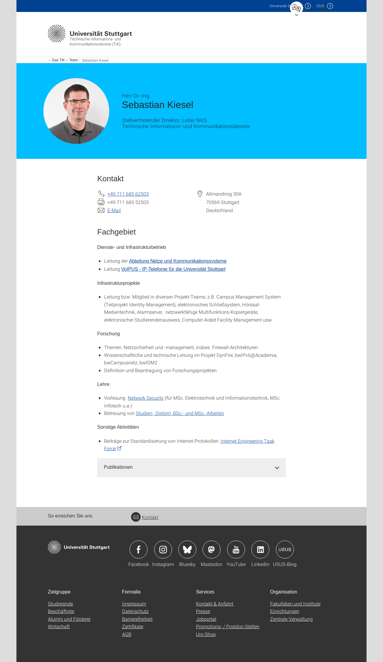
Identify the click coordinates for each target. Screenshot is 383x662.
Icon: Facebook (139, 549)
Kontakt (144, 517)
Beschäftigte (61, 611)
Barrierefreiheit (137, 619)
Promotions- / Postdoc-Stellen (227, 626)
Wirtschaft (59, 626)
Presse (203, 611)
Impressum (134, 603)
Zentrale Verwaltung (291, 619)
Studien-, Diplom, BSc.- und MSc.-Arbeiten (180, 413)
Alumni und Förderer (69, 619)
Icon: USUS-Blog (285, 549)
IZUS (320, 6)
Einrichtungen (284, 611)
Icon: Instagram (163, 549)
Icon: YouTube (236, 549)
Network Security (146, 398)
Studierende (60, 603)
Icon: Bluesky (187, 549)
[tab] (191, 467)
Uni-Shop (206, 634)
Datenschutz (135, 611)
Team (73, 60)
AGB (126, 634)
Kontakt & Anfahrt (214, 603)
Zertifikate (132, 626)
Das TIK (58, 60)
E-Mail (114, 210)
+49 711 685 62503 (128, 194)
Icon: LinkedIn (260, 549)
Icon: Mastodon (212, 549)
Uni (286, 6)
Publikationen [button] (118, 467)
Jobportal (206, 619)
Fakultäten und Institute (295, 603)
